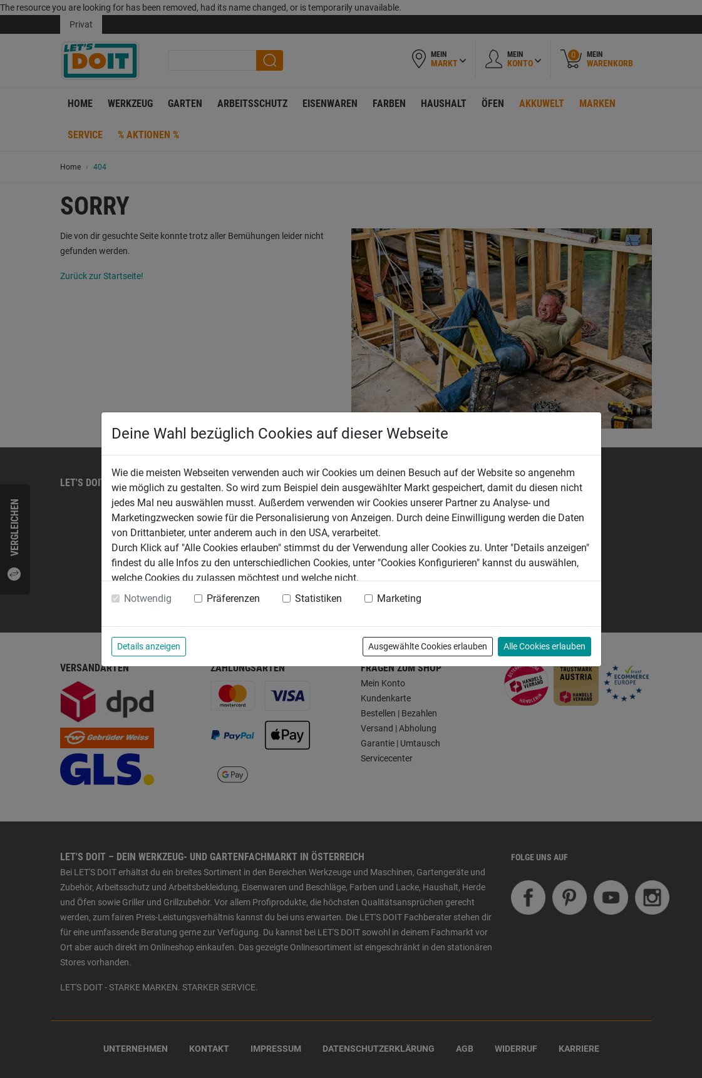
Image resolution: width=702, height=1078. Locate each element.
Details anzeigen (148, 646)
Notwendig (148, 598)
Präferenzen (233, 598)
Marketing (399, 598)
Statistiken (318, 598)
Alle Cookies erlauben (544, 646)
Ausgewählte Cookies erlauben (427, 646)
